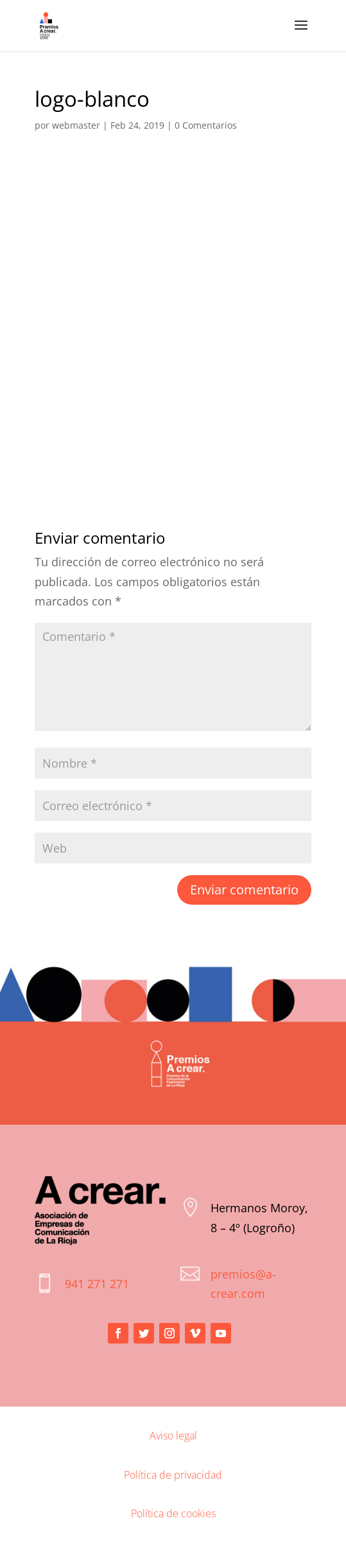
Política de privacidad (173, 1475)
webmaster (76, 125)
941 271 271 (97, 1283)
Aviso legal (173, 1435)
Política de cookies (173, 1513)
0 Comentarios (206, 125)
